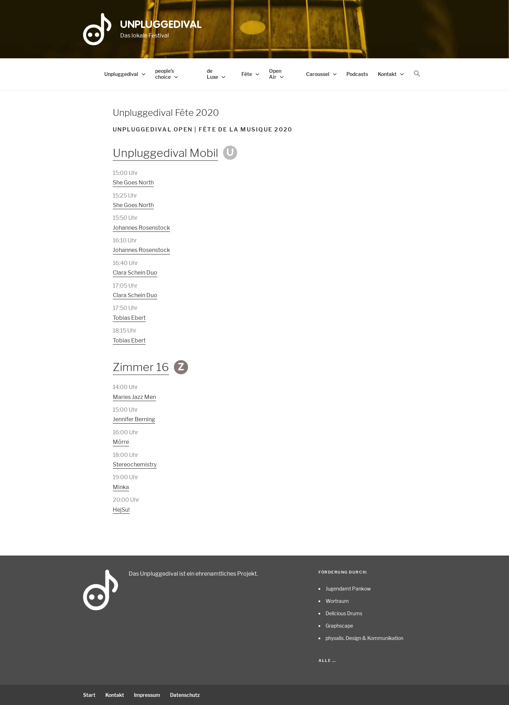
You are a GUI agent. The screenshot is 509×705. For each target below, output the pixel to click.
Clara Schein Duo (135, 272)
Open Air (275, 74)
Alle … (327, 660)
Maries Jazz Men (134, 397)
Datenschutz (185, 695)
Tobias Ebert (129, 318)
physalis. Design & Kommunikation (364, 638)
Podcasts (357, 74)
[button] (417, 73)
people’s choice (164, 74)
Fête (246, 74)
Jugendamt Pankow (348, 589)
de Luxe (212, 74)
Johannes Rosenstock (141, 227)
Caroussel (317, 74)
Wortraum (337, 601)
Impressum (147, 695)
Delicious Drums (344, 613)
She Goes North (133, 182)
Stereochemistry (135, 464)
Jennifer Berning (134, 419)
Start (89, 695)
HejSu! (121, 509)
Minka (121, 487)
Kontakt (387, 74)
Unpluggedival (161, 25)
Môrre (121, 442)
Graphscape (339, 626)
